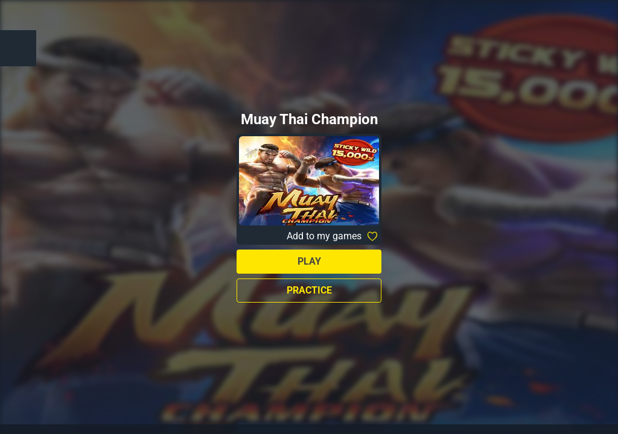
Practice (309, 290)
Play (309, 261)
